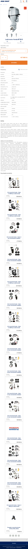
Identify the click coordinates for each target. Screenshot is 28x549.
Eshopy (7, 547)
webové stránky (12, 547)
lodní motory (5, 4)
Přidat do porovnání (20, 42)
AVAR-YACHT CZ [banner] (5, 2)
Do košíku (14, 62)
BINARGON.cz (19, 547)
